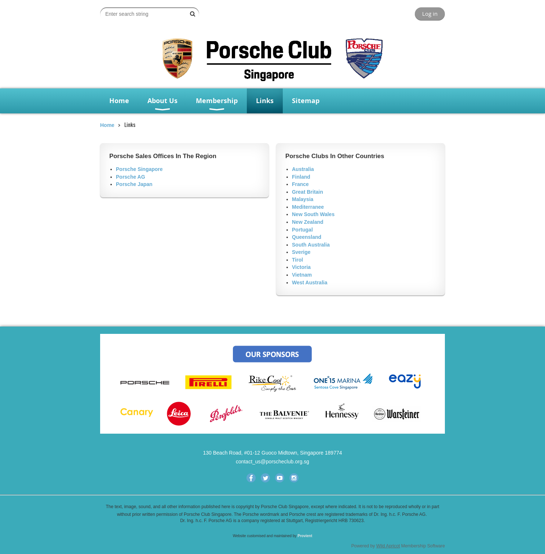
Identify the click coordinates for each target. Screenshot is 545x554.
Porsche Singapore (139, 169)
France (300, 184)
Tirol (297, 260)
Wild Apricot (388, 545)
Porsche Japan (134, 184)
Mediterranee (308, 207)
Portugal (302, 230)
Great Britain (307, 192)
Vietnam (302, 275)
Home (107, 125)
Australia (303, 169)
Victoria (301, 267)
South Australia (311, 245)
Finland (301, 177)
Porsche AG (130, 177)
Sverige (301, 252)
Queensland (306, 237)
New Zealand (307, 222)
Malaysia (302, 199)
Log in (430, 13)
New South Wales (313, 214)
